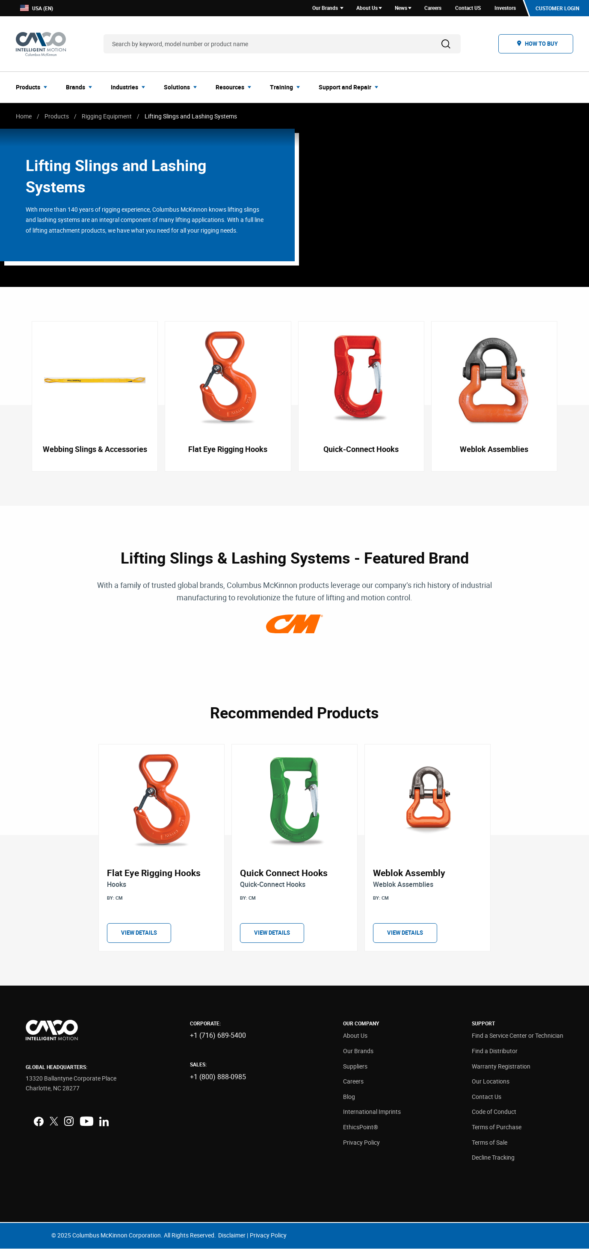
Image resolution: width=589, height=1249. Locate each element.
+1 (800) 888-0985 (218, 1077)
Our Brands (358, 1051)
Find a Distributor (495, 1051)
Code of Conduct (494, 1112)
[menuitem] (34, 87)
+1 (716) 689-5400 (218, 1035)
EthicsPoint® (360, 1127)
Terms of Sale (489, 1142)
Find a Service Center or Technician (517, 1036)
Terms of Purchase (496, 1127)
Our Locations (490, 1082)
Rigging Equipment (107, 116)
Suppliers (355, 1066)
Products (56, 116)
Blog (349, 1097)
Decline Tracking (493, 1158)
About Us (355, 1036)
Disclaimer (232, 1235)
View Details (139, 933)
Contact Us (486, 1097)
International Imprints (372, 1112)
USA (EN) (36, 8)
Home (24, 116)
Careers (353, 1082)
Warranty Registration (501, 1066)
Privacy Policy (361, 1142)
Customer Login (557, 8)
